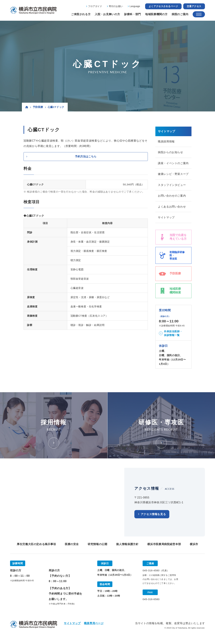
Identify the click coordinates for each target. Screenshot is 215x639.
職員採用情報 (166, 141)
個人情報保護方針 (127, 544)
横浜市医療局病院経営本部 (164, 544)
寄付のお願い (116, 6)
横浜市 (194, 544)
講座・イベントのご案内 (173, 163)
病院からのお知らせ (170, 152)
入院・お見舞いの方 (107, 14)
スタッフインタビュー (172, 185)
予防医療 (38, 107)
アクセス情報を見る (153, 514)
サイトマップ (166, 218)
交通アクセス (194, 6)
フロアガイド (95, 6)
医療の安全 (72, 544)
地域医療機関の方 (156, 14)
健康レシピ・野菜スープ (173, 174)
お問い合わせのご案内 (172, 196)
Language (135, 6)
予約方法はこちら (85, 156)
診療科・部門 (132, 14)
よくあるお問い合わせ (172, 207)
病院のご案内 (180, 14)
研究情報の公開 (97, 544)
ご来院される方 (81, 14)
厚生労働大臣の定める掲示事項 (36, 544)
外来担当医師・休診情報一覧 (173, 334)
